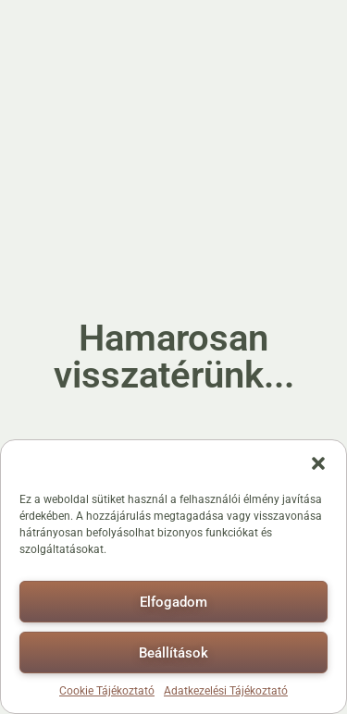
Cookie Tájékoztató (107, 690)
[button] (318, 463)
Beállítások (173, 653)
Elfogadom (173, 602)
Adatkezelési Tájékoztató (226, 690)
